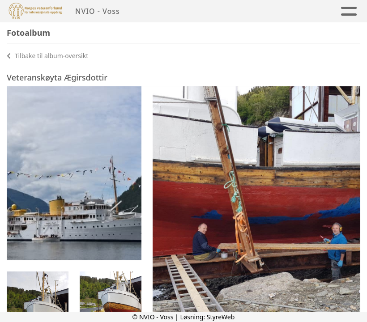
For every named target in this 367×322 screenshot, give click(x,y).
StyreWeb (221, 317)
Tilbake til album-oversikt (47, 55)
